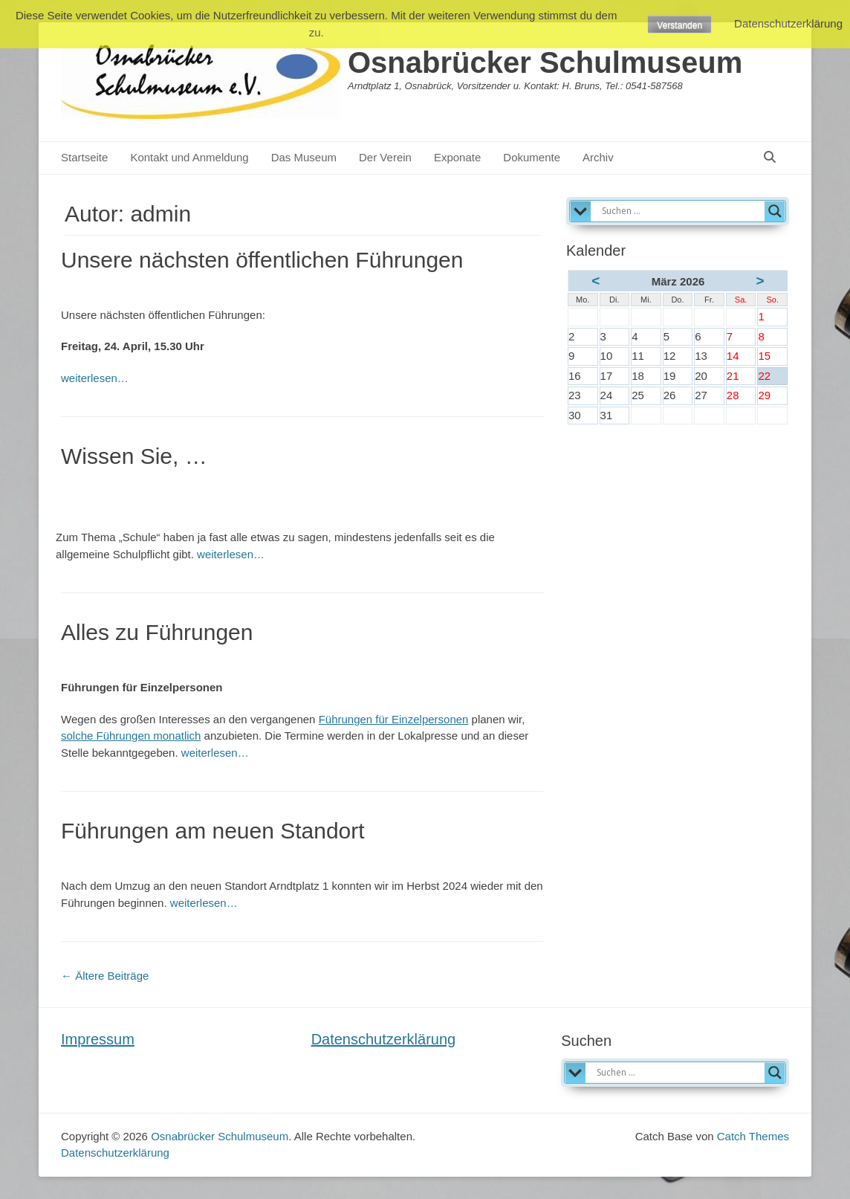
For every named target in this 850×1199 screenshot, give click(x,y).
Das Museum (304, 157)
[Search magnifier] (775, 211)
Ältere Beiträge (105, 975)
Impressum (97, 1039)
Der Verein (385, 157)
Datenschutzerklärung (383, 1039)
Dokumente (531, 157)
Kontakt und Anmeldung (189, 157)
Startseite (84, 157)
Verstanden (679, 25)
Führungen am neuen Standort (213, 830)
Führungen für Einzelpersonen (394, 719)
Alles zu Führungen (157, 632)
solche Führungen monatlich (131, 735)
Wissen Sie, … (134, 456)
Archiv (598, 157)
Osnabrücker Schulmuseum (545, 62)
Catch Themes (753, 1136)
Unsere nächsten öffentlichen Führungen (262, 260)
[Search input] (681, 211)
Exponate (457, 157)
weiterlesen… (95, 378)
